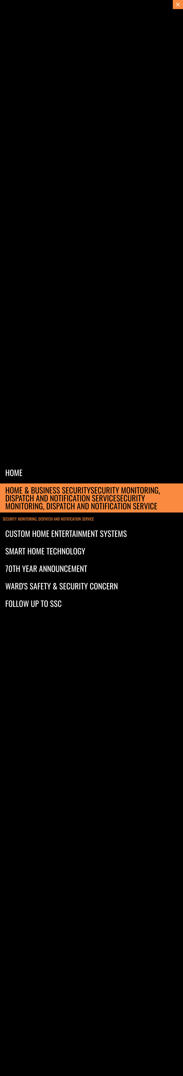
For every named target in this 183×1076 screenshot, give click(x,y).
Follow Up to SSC (33, 603)
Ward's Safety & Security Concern (61, 586)
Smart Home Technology (45, 551)
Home (14, 472)
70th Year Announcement (46, 568)
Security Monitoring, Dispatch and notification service (48, 519)
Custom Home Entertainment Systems (66, 533)
